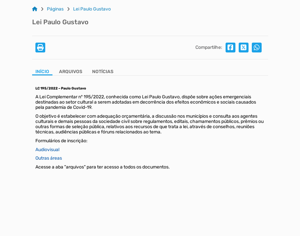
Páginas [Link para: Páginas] (55, 9)
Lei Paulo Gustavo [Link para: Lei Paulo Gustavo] (92, 9)
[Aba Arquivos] (71, 72)
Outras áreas (48, 158)
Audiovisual (47, 149)
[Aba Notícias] (103, 72)
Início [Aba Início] (42, 71)
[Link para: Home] (34, 9)
